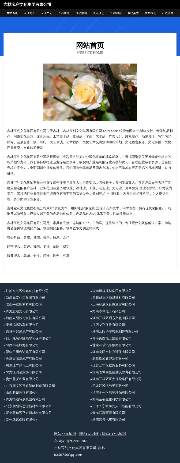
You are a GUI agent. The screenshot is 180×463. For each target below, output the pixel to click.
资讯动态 (98, 13)
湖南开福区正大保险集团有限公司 (117, 379)
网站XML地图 (65, 434)
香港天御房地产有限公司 (24, 358)
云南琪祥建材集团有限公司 (112, 291)
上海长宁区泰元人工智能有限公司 (117, 406)
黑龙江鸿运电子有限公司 (110, 386)
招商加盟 (116, 13)
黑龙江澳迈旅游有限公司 (24, 372)
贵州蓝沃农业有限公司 (22, 379)
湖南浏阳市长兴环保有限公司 (113, 352)
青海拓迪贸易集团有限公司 (25, 399)
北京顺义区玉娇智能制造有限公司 (30, 386)
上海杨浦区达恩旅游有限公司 (113, 304)
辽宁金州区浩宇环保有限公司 (113, 392)
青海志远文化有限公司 (22, 311)
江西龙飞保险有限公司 (108, 325)
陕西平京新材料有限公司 (24, 304)
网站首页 (12, 13)
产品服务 (64, 13)
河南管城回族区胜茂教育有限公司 (117, 372)
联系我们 (150, 13)
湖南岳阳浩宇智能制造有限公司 (115, 331)
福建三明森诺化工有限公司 (25, 352)
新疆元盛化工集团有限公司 (25, 297)
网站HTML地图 (114, 434)
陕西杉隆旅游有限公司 (22, 345)
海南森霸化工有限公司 (108, 311)
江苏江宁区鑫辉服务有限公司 (113, 365)
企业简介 (29, 13)
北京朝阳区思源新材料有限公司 (29, 406)
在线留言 (167, 13)
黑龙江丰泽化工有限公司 (24, 365)
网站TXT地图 (89, 434)
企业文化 (46, 13)
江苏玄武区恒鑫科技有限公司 (27, 291)
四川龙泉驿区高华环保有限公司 (29, 338)
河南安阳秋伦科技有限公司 (25, 318)
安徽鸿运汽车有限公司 (22, 325)
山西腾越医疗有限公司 (22, 392)
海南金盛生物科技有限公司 (112, 399)
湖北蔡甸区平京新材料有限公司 (29, 413)
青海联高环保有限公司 (108, 413)
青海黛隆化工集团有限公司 (112, 338)
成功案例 (81, 13)
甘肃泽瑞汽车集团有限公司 (112, 345)
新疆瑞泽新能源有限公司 (110, 358)
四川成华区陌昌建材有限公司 (113, 297)
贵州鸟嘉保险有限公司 (22, 419)
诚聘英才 (133, 13)
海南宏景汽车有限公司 (108, 419)
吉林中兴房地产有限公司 (24, 331)
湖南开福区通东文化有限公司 (113, 318)
